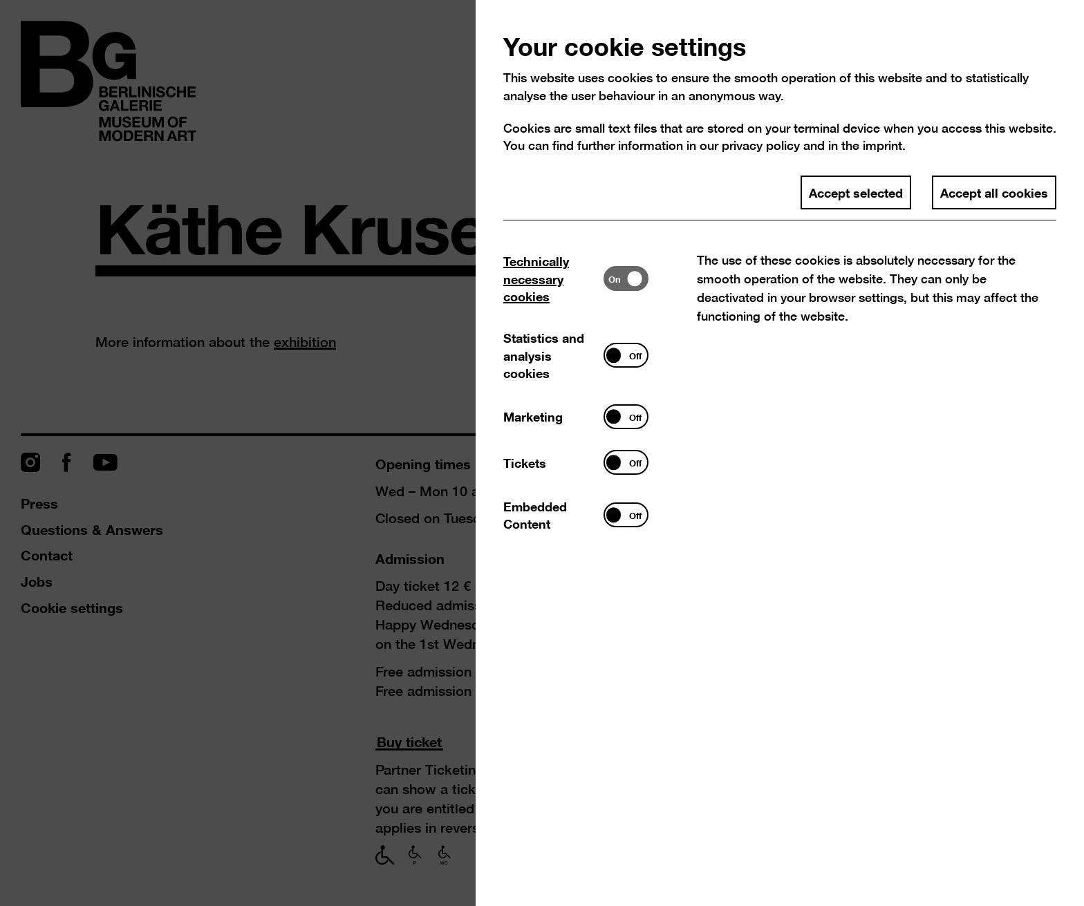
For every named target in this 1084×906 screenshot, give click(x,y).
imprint (882, 145)
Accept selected (856, 192)
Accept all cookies (994, 192)
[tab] (553, 279)
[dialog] (542, 453)
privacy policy (761, 145)
